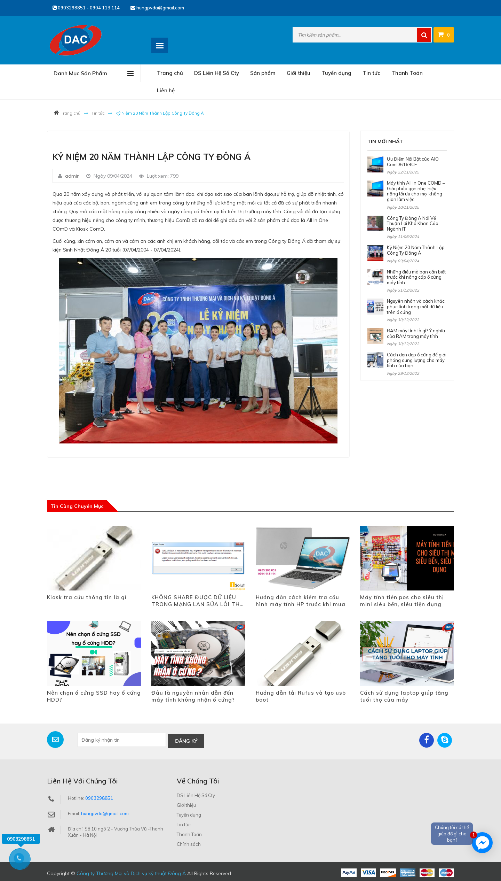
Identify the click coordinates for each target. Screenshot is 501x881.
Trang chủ (170, 73)
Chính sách (189, 843)
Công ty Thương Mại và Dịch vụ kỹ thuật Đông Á (131, 872)
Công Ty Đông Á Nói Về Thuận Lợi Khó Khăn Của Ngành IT (412, 223)
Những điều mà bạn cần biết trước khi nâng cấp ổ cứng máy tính (416, 277)
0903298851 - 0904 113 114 (86, 7)
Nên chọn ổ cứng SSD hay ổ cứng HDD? (94, 696)
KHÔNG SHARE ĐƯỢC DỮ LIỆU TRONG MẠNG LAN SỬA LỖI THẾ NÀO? (197, 601)
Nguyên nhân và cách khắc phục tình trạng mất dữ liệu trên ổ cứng (416, 306)
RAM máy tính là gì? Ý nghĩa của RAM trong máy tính (416, 333)
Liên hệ (166, 90)
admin (72, 176)
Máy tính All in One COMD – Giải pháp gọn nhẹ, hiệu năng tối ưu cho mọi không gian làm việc (416, 191)
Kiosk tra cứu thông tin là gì (87, 597)
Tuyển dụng (336, 73)
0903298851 (99, 797)
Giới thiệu (298, 73)
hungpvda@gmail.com (157, 7)
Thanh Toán (407, 73)
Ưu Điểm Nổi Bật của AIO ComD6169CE (413, 161)
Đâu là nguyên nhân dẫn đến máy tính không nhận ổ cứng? (193, 696)
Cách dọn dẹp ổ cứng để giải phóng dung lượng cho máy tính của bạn (416, 360)
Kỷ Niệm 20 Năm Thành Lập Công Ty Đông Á (416, 250)
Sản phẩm (263, 73)
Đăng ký (186, 740)
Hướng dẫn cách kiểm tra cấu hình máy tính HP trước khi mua (300, 601)
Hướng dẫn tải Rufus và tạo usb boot (301, 696)
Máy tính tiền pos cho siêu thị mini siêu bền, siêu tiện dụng (402, 601)
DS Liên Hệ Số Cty (216, 73)
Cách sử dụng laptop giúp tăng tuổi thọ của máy (404, 696)
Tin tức (371, 73)
